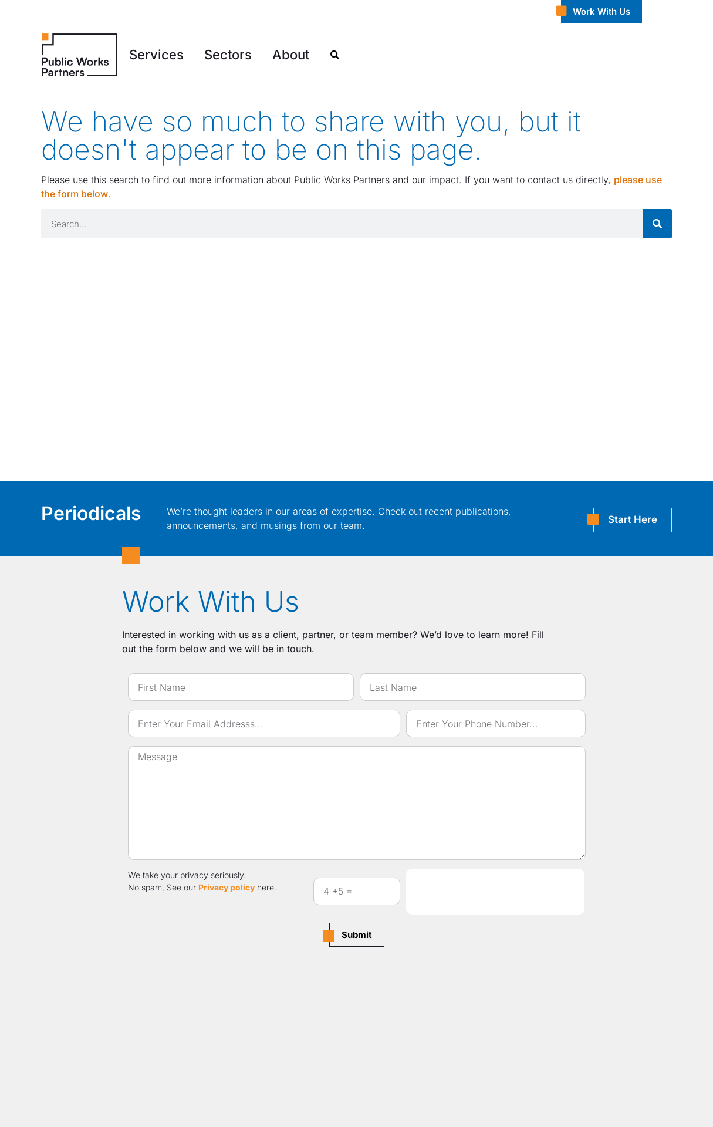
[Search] (657, 223)
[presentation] (495, 892)
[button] (156, 55)
